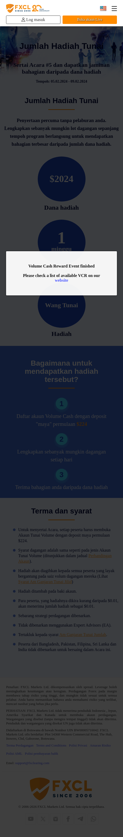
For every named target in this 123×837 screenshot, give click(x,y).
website (61, 280)
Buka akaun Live (89, 20)
